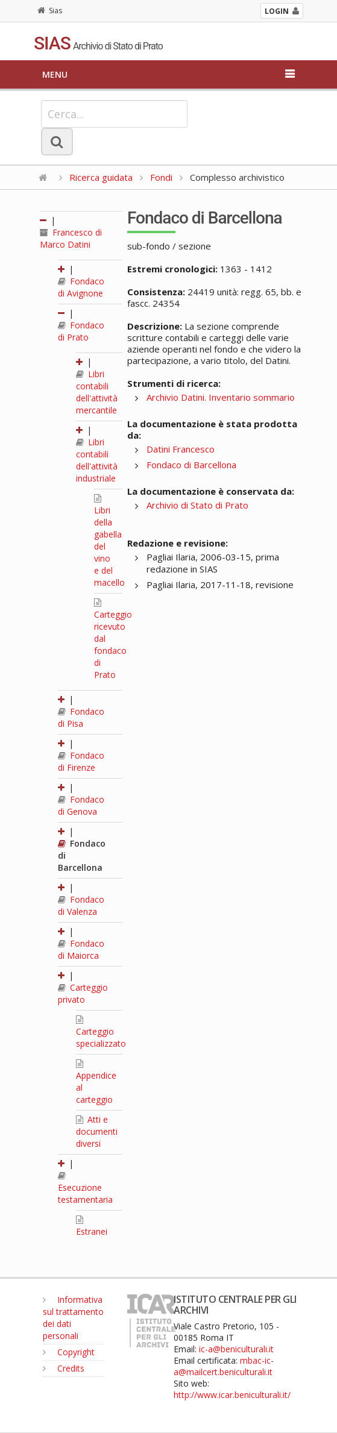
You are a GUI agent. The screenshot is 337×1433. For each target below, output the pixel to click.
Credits (63, 1368)
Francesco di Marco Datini (71, 238)
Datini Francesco (180, 449)
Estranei (91, 1226)
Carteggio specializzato (101, 1032)
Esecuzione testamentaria (85, 1188)
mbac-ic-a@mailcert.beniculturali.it (224, 1366)
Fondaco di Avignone (81, 287)
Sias (49, 10)
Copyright (69, 1352)
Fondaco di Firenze (81, 761)
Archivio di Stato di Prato (197, 505)
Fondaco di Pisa (81, 717)
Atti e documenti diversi (97, 1131)
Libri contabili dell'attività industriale (97, 460)
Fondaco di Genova (81, 805)
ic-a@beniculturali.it (236, 1349)
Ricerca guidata (101, 177)
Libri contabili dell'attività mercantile (97, 392)
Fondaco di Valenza (81, 905)
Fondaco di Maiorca (81, 949)
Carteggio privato (83, 993)
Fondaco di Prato (81, 331)
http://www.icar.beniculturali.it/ (232, 1394)
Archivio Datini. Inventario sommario (220, 397)
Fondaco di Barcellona (191, 465)
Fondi (161, 177)
